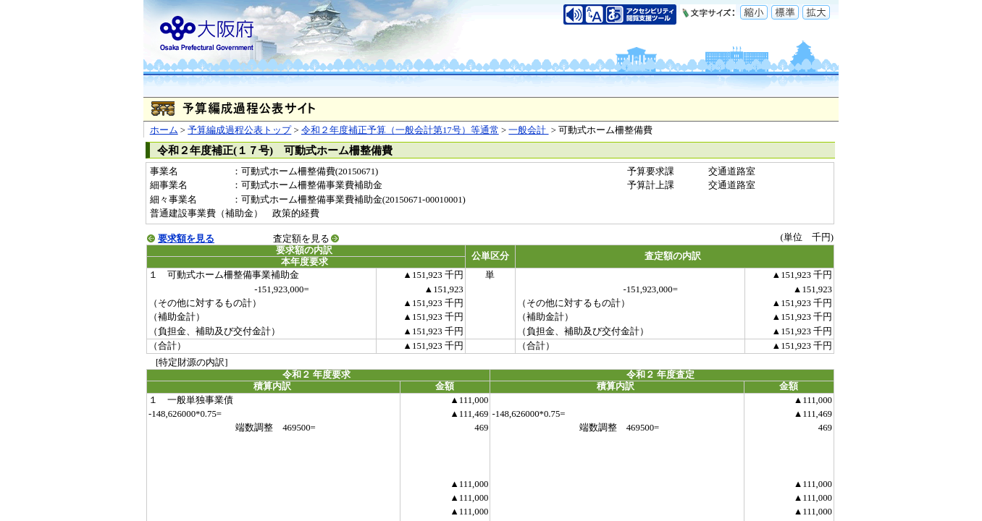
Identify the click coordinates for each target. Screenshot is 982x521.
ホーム (164, 130)
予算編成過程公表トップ (239, 130)
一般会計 (528, 130)
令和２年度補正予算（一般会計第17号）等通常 (400, 130)
